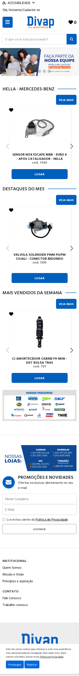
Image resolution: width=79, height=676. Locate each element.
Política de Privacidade (52, 519)
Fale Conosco (12, 597)
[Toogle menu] (8, 22)
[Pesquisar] (72, 39)
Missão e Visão (13, 574)
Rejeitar (32, 664)
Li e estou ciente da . (36, 519)
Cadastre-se (31, 9)
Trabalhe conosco (15, 604)
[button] (34, 39)
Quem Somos (12, 567)
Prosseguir (14, 664)
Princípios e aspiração (18, 581)
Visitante (14, 9)
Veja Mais (66, 100)
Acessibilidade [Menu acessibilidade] (19, 2)
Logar (39, 174)
